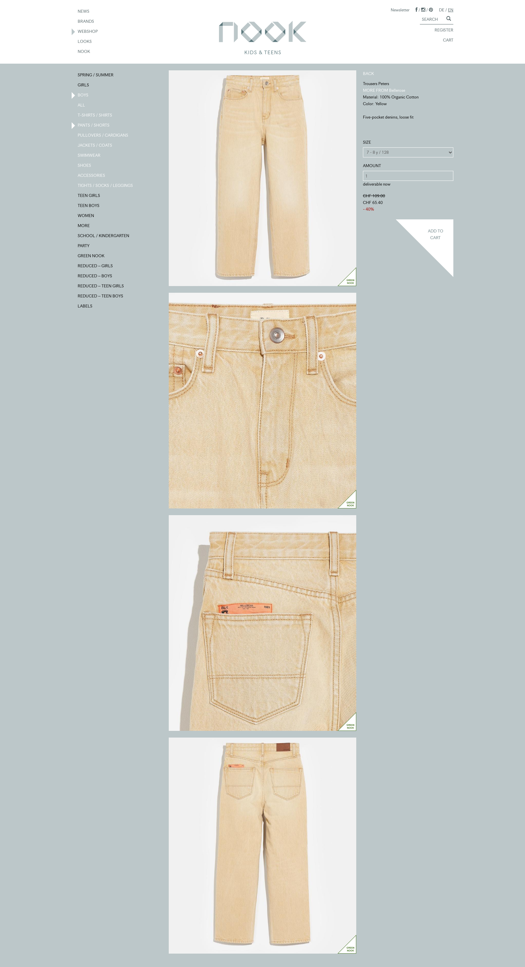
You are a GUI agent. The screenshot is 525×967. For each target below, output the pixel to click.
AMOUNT (372, 165)
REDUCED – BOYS (95, 276)
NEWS (83, 11)
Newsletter (400, 9)
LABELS (85, 306)
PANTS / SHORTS (93, 125)
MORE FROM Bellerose (384, 90)
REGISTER (441, 30)
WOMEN (86, 216)
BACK (368, 73)
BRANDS (86, 21)
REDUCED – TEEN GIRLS (101, 286)
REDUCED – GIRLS (95, 266)
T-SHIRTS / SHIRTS (95, 115)
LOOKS (85, 42)
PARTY (83, 246)
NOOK (84, 52)
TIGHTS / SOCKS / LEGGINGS (105, 186)
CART (445, 40)
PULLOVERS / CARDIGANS (103, 135)
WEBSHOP (88, 31)
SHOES (84, 165)
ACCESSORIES (91, 175)
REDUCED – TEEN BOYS (100, 296)
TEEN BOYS (88, 206)
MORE (84, 226)
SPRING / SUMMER (96, 75)
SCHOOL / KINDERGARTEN (103, 236)
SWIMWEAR (89, 155)
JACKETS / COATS (95, 145)
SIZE (367, 142)
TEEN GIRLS (89, 196)
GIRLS (83, 85)
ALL (81, 105)
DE (441, 9)
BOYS (83, 95)
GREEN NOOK (91, 256)
